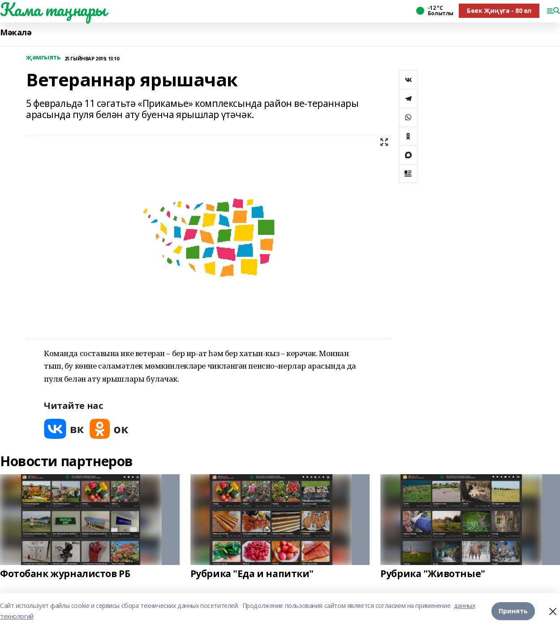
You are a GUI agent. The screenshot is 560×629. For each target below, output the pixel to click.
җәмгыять (43, 57)
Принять (513, 611)
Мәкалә (15, 32)
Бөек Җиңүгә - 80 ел (499, 10)
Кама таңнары (53, 9)
